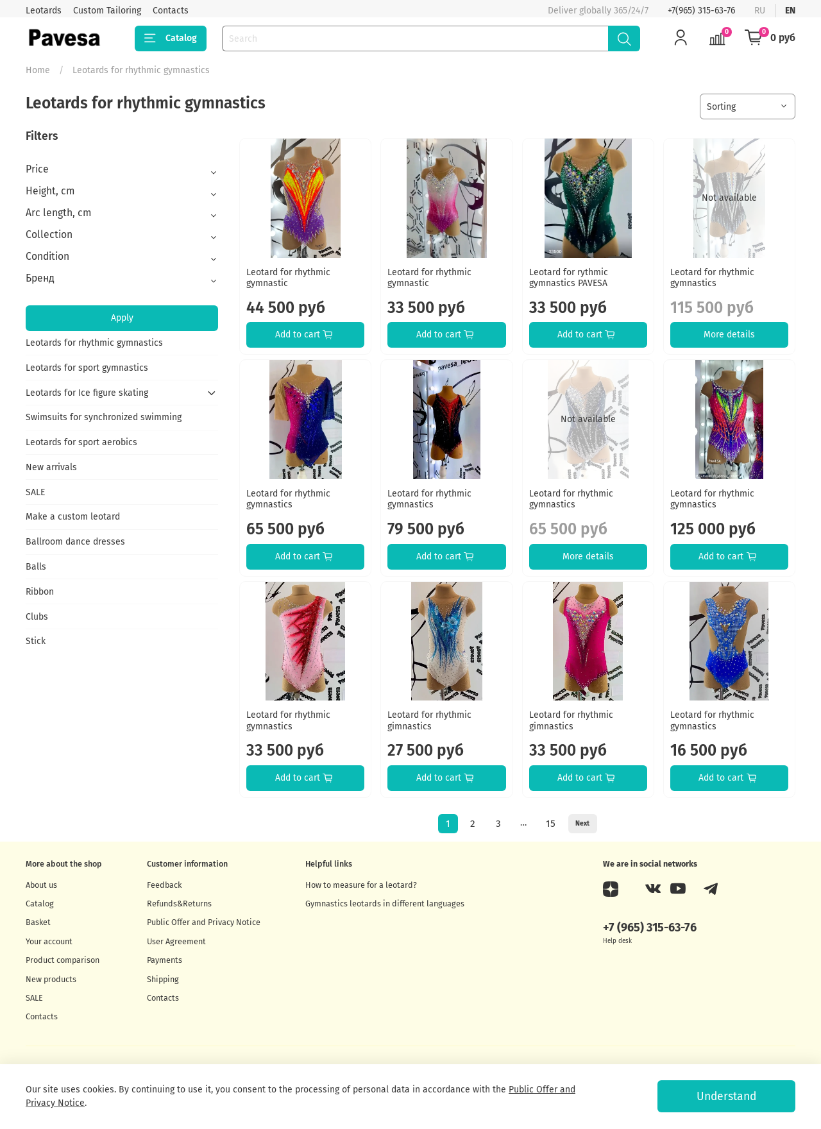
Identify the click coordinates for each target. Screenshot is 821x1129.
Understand (726, 1096)
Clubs (37, 616)
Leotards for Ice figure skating (87, 392)
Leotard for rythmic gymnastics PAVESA (568, 278)
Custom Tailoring (107, 10)
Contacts (171, 10)
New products (51, 979)
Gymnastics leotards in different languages (384, 903)
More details (729, 334)
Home (38, 70)
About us (41, 885)
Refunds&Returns (179, 903)
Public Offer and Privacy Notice (203, 922)
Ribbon (40, 591)
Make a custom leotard (73, 516)
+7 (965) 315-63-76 (650, 928)
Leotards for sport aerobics (81, 442)
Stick (36, 641)
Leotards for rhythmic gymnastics (94, 342)
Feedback (164, 885)
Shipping (163, 979)
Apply (122, 317)
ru (759, 10)
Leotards (44, 10)
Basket (38, 922)
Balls (36, 566)
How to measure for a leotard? (361, 885)
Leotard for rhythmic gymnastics (712, 278)
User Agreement (176, 941)
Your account (49, 941)
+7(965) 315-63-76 (701, 10)
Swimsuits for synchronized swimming (104, 417)
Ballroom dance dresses (75, 541)
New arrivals (51, 467)
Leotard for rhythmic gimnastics (429, 720)
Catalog (170, 38)
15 (550, 823)
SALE (35, 492)
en (790, 10)
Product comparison (62, 960)
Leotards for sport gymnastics (87, 367)
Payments (164, 960)
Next (582, 823)
